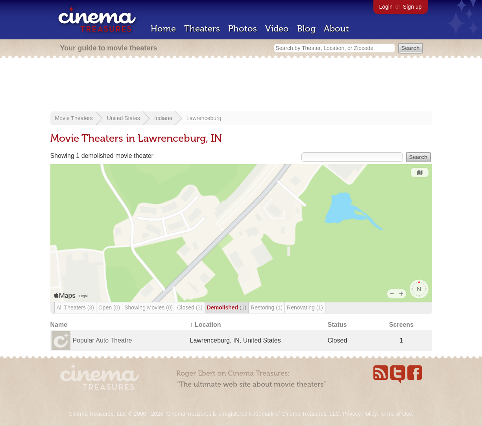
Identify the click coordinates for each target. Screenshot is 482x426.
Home (163, 28)
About (336, 28)
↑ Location (205, 324)
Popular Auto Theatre (102, 340)
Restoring (267, 307)
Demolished (226, 307)
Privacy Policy (360, 414)
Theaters (202, 28)
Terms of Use (395, 414)
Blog (306, 28)
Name (59, 324)
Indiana (163, 118)
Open (109, 307)
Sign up (412, 7)
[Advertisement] (241, 85)
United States (123, 118)
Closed (190, 307)
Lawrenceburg (204, 118)
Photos (242, 28)
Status (337, 324)
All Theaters (75, 307)
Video (277, 28)
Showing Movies (148, 307)
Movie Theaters (74, 118)
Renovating (305, 307)
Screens (401, 324)
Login (386, 7)
